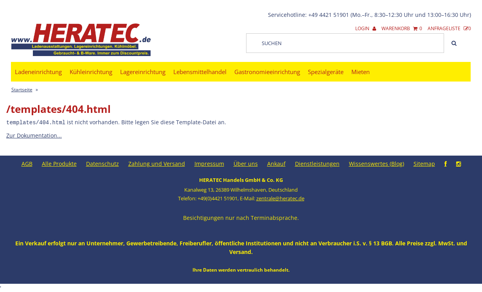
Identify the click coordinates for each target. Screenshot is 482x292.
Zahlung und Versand (156, 163)
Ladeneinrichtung (38, 72)
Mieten (360, 72)
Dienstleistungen (317, 163)
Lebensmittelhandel (200, 72)
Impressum (209, 163)
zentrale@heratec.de (280, 197)
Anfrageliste (449, 28)
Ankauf (276, 163)
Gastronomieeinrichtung (267, 72)
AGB (27, 163)
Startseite (21, 89)
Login (365, 28)
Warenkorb (401, 28)
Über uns (246, 163)
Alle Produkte (59, 163)
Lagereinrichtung (142, 72)
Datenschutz (102, 163)
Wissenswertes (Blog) (376, 163)
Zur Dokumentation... (34, 135)
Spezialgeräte (326, 72)
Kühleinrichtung (91, 72)
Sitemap (424, 163)
